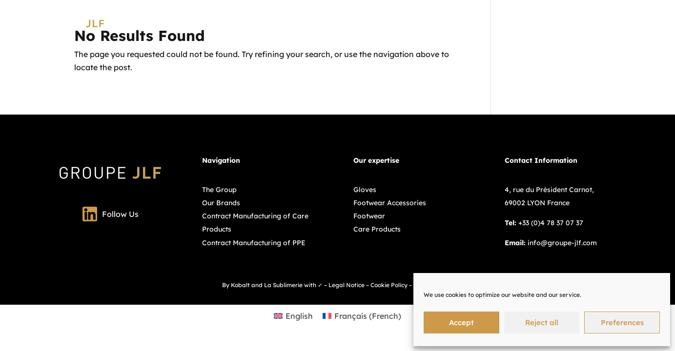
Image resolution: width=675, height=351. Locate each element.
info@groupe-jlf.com (562, 242)
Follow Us (110, 214)
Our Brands (522, 23)
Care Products (377, 229)
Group (426, 23)
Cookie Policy (389, 285)
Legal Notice (346, 285)
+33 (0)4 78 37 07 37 (550, 222)
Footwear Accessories (389, 202)
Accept (461, 322)
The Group (219, 189)
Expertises (465, 23)
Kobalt (240, 285)
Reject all (541, 322)
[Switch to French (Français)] (362, 316)
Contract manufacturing (592, 23)
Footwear (369, 216)
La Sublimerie (283, 285)
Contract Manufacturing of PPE (254, 242)
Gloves (364, 189)
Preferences (622, 322)
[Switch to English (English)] (293, 316)
